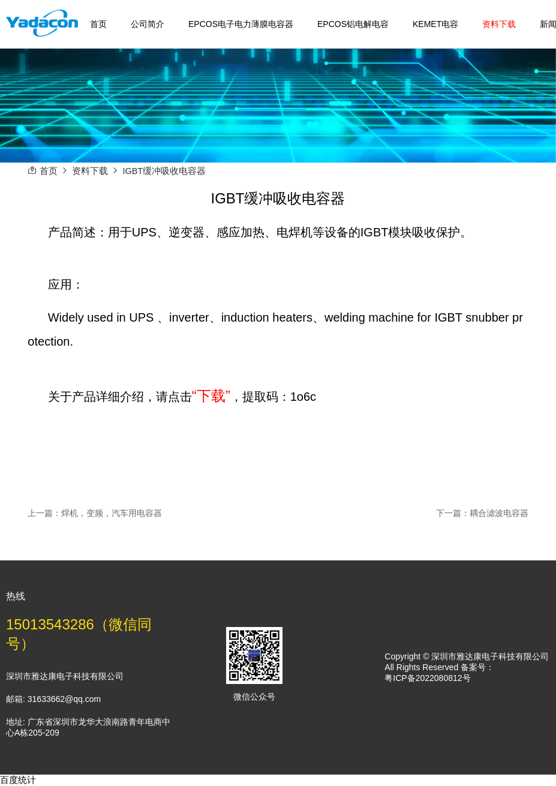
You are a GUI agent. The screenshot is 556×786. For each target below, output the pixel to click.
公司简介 (147, 24)
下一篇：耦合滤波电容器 (482, 513)
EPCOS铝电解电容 (353, 24)
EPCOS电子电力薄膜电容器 (240, 24)
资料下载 (499, 24)
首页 (98, 24)
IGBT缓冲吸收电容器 (164, 171)
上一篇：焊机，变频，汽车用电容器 (95, 513)
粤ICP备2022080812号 (427, 678)
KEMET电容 (435, 24)
